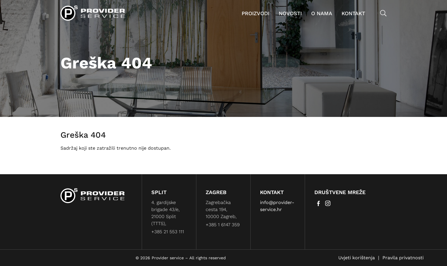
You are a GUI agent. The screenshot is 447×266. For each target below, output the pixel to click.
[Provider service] (92, 12)
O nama (321, 13)
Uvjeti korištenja (356, 257)
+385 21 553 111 (167, 231)
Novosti (290, 13)
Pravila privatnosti (403, 257)
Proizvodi (255, 13)
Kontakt (353, 13)
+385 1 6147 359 (223, 224)
